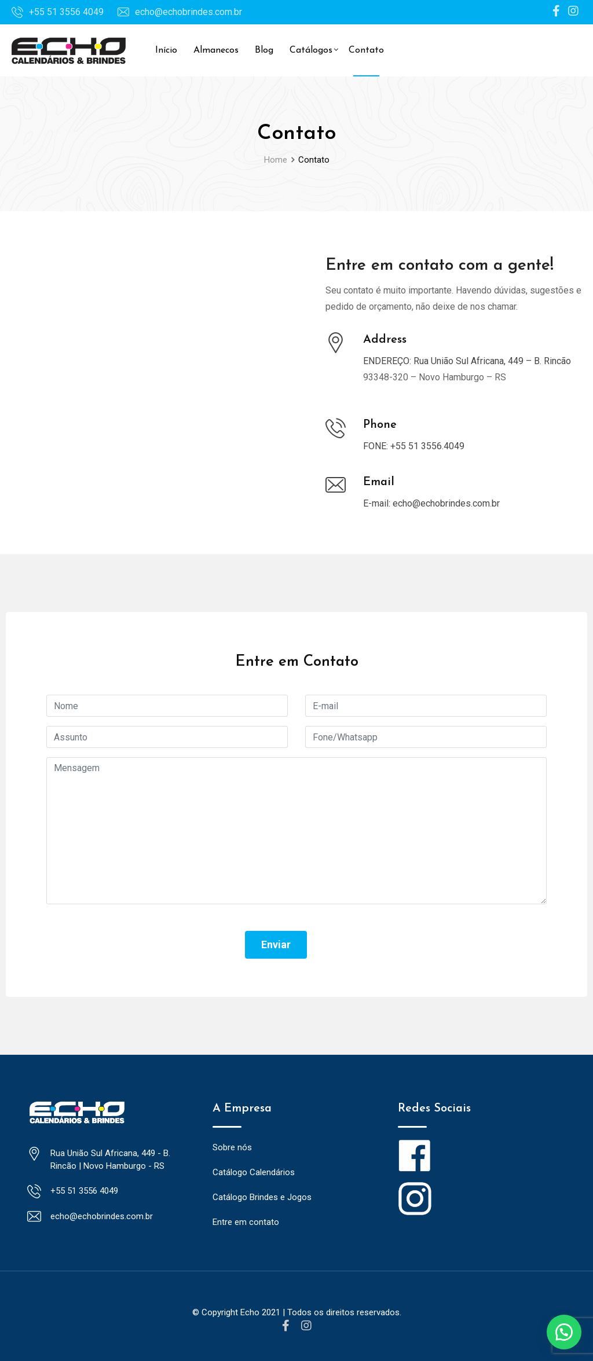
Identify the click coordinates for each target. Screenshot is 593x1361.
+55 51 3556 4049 (66, 11)
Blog (264, 50)
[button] (564, 1332)
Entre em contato (246, 1222)
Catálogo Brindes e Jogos (262, 1197)
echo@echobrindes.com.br (188, 11)
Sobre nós (232, 1147)
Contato (366, 50)
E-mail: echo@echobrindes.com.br (431, 503)
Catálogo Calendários (254, 1172)
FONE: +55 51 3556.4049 (413, 446)
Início (166, 50)
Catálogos (311, 50)
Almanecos (216, 50)
